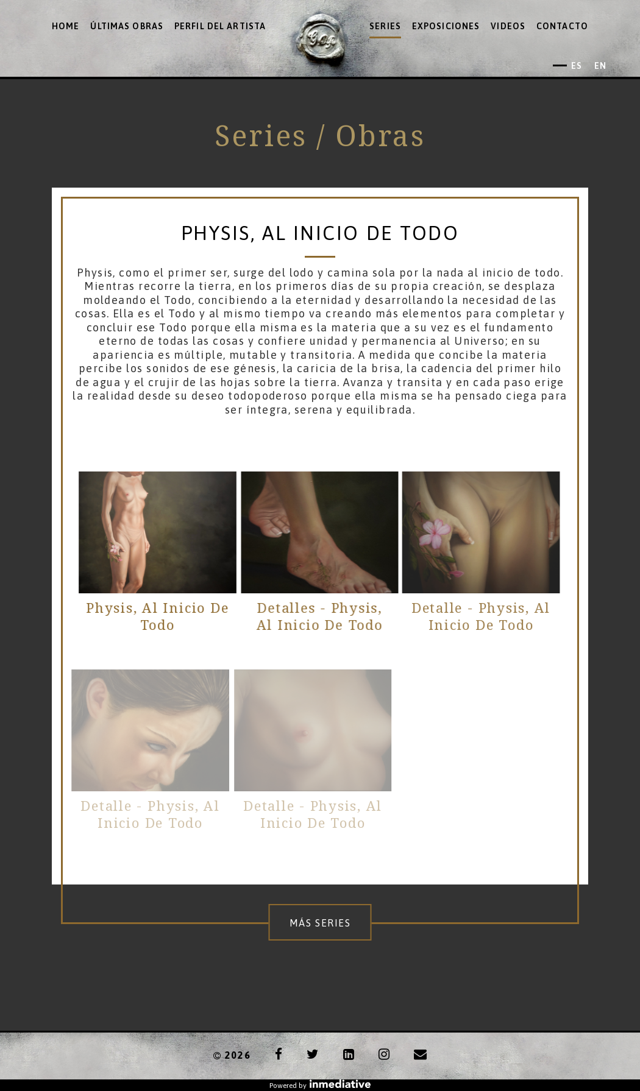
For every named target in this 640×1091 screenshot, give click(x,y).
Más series (320, 922)
